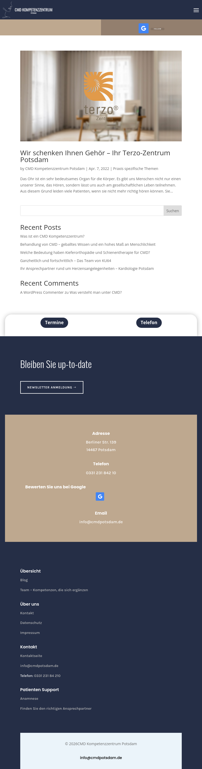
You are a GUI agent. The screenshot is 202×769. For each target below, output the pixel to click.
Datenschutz (31, 623)
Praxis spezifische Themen (135, 168)
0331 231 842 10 (101, 472)
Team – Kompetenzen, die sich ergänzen (54, 590)
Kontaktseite (31, 656)
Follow (157, 29)
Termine (54, 322)
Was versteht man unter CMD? (96, 292)
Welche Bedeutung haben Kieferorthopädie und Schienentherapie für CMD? (85, 252)
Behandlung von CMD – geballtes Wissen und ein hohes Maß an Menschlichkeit (87, 244)
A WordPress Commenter (42, 292)
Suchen (172, 210)
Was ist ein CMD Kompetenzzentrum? (52, 236)
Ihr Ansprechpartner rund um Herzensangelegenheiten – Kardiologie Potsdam (87, 268)
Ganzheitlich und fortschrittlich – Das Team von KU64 (65, 260)
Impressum (30, 633)
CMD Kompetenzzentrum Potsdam (55, 168)
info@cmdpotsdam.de (101, 521)
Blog (24, 580)
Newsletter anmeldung (49, 387)
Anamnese (29, 698)
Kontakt (27, 613)
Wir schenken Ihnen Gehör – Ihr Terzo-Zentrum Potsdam (95, 156)
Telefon (149, 322)
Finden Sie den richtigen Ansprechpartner (56, 708)
